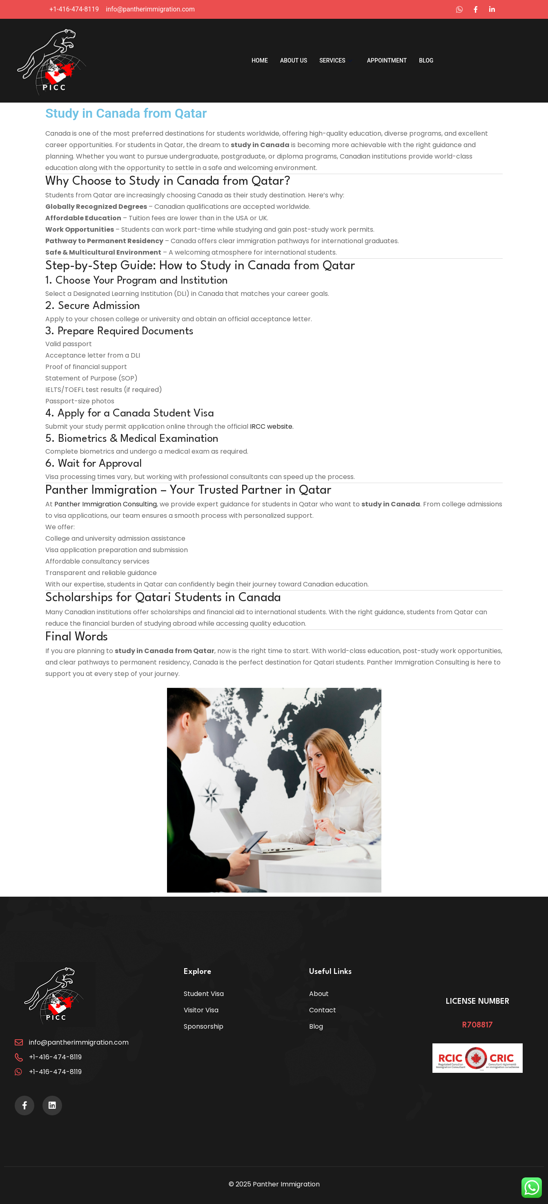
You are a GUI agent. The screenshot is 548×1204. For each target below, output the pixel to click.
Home (260, 60)
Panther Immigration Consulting (105, 504)
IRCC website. (272, 426)
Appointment (387, 60)
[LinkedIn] (459, 9)
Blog (426, 60)
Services (335, 60)
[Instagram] (476, 9)
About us (293, 60)
